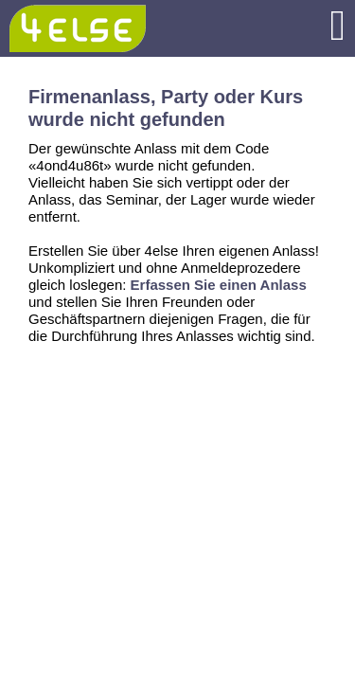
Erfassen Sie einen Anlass (219, 285)
